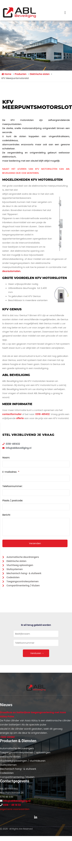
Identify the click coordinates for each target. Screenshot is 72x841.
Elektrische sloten (10, 756)
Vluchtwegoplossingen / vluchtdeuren (22, 760)
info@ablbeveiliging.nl (16, 801)
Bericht (6, 514)
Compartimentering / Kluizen (17, 777)
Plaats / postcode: (12, 500)
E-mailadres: (10, 471)
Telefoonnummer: (12, 486)
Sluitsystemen (8, 765)
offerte (20, 418)
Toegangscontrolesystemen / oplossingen (25, 752)
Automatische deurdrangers (17, 748)
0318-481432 (42, 414)
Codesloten (7, 773)
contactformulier (12, 414)
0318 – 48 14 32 (12, 805)
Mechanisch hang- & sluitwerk (18, 769)
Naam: (6, 457)
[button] (65, 13)
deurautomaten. (11, 271)
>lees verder (7, 737)
